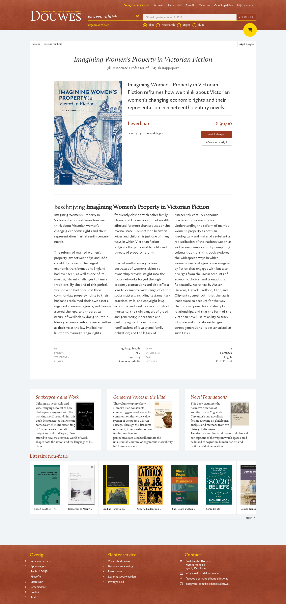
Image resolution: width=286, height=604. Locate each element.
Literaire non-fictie (53, 44)
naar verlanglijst (216, 142)
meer (250, 517)
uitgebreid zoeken (98, 25)
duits (198, 25)
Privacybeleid (116, 582)
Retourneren (115, 571)
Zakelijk (190, 5)
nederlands (165, 25)
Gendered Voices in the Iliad (139, 397)
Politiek (35, 592)
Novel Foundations (209, 397)
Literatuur (37, 582)
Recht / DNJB (39, 571)
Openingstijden (223, 5)
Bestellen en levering (120, 566)
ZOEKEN (246, 17)
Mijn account (245, 5)
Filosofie (36, 576)
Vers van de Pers (41, 561)
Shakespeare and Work (57, 397)
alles (148, 25)
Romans (36, 44)
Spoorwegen (38, 566)
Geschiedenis (38, 587)
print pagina (247, 44)
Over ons (204, 5)
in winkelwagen (216, 134)
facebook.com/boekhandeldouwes (207, 578)
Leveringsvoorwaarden (122, 576)
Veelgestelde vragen (120, 561)
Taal (33, 597)
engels (183, 25)
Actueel (157, 5)
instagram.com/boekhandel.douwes (208, 584)
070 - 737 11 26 (138, 5)
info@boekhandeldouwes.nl (202, 573)
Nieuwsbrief (174, 5)
